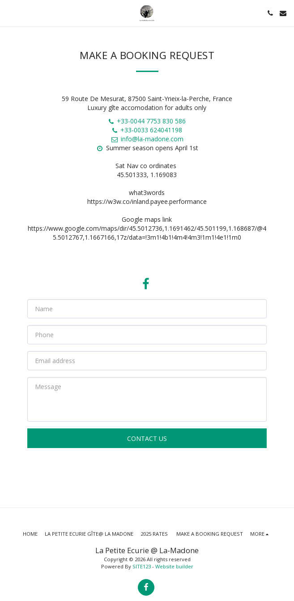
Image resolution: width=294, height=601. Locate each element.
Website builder (174, 566)
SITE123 (141, 566)
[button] (9, 13)
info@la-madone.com (147, 139)
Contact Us (147, 438)
